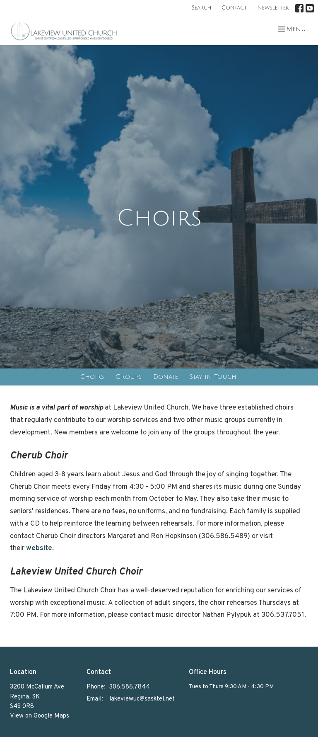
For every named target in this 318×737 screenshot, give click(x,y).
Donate (165, 376)
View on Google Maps (39, 716)
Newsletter (273, 8)
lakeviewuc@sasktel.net (142, 699)
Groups (129, 376)
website (39, 548)
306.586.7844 (129, 687)
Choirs (92, 376)
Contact (234, 8)
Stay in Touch (213, 376)
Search (201, 8)
